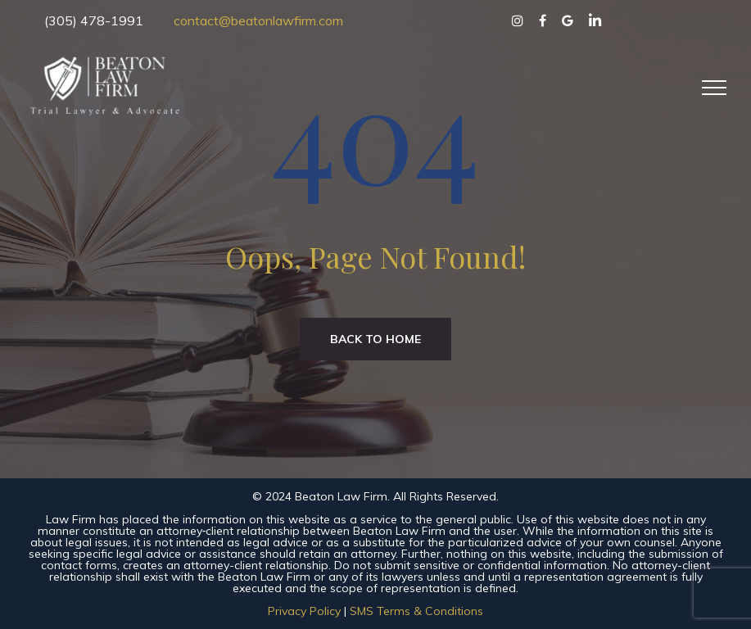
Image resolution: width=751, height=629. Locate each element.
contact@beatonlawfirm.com (258, 20)
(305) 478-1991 (93, 20)
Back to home (375, 339)
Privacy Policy (304, 611)
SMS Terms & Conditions (416, 611)
